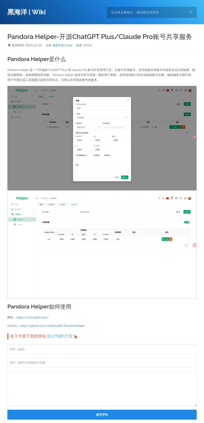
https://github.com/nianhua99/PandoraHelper (52, 326)
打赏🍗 (71, 336)
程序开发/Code (62, 45)
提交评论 (102, 414)
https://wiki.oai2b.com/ (32, 317)
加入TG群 (55, 336)
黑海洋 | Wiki (26, 12)
